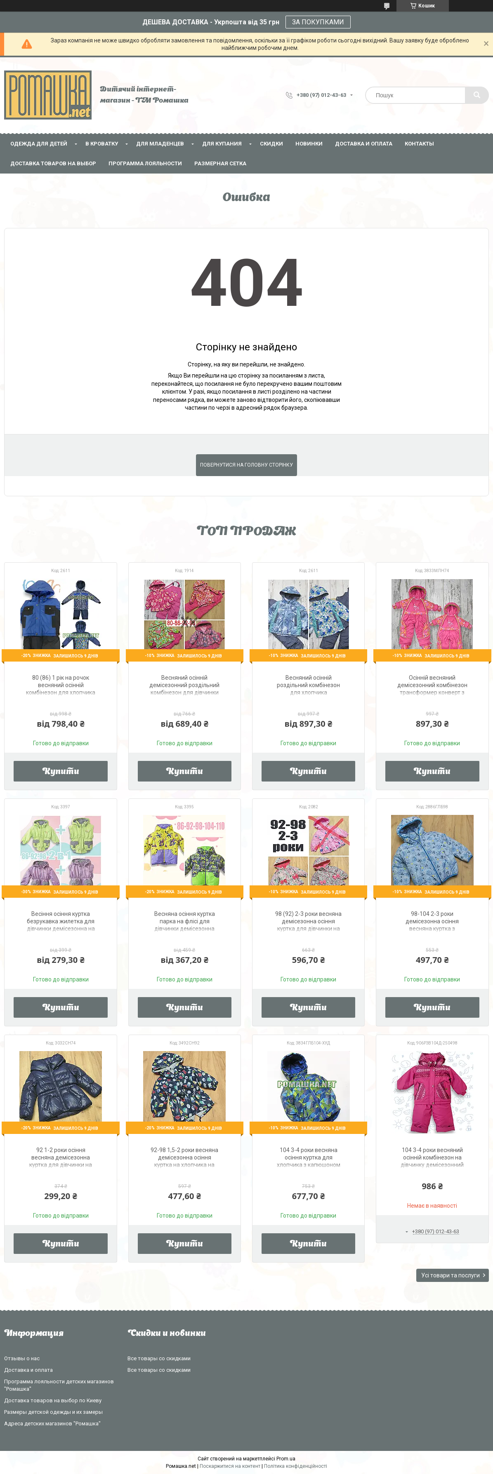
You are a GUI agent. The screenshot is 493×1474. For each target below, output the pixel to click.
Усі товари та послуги (450, 1275)
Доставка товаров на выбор (53, 163)
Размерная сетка (220, 163)
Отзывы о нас (22, 1358)
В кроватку (101, 144)
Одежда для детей (38, 144)
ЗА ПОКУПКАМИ (318, 22)
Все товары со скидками (159, 1358)
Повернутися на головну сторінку (246, 465)
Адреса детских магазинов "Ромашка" (52, 1423)
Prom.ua (285, 1459)
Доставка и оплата (363, 144)
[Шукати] (477, 95)
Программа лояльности (145, 163)
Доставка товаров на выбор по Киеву (52, 1400)
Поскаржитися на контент (230, 1466)
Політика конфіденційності (295, 1466)
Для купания (222, 144)
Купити (60, 772)
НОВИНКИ (309, 144)
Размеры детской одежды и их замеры (53, 1412)
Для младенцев (160, 144)
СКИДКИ (271, 144)
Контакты (419, 144)
